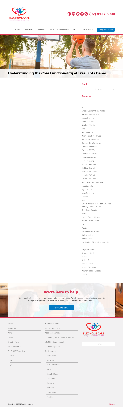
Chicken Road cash (89, 146)
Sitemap (112, 404)
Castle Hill (50, 378)
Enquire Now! (106, 29)
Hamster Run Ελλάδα (90, 164)
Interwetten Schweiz (90, 171)
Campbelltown (52, 374)
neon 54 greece (88, 193)
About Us (29, 29)
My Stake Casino (88, 189)
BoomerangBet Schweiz (91, 136)
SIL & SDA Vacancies (58, 29)
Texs (83, 246)
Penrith (49, 397)
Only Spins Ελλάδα (89, 210)
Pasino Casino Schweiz (91, 217)
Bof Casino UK (87, 132)
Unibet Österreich (89, 267)
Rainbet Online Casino (91, 231)
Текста (84, 274)
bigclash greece (88, 118)
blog (83, 128)
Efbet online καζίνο (89, 153)
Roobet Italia (87, 238)
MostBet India (87, 186)
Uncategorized (88, 253)
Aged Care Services (52, 333)
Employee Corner (89, 157)
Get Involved (87, 29)
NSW (12, 355)
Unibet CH (86, 260)
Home (17, 29)
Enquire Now (61, 308)
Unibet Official (87, 263)
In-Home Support (52, 323)
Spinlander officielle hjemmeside (95, 242)
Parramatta (51, 392)
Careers (11, 337)
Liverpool (50, 387)
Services (40, 29)
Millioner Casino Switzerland (93, 182)
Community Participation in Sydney (59, 337)
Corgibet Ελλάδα (88, 150)
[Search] (112, 89)
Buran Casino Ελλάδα (90, 139)
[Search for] (98, 89)
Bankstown (51, 355)
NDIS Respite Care (52, 328)
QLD (11, 365)
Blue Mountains (52, 365)
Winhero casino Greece (91, 271)
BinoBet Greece (88, 121)
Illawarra (50, 383)
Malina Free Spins (89, 179)
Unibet (84, 256)
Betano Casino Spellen (91, 114)
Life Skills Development (54, 342)
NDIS (75, 29)
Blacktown (50, 360)
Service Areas (50, 351)
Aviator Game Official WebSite (94, 111)
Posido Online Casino (90, 221)
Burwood (50, 369)
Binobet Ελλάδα (88, 125)
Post (83, 224)
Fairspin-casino (88, 161)
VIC (11, 360)
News (84, 200)
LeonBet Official (88, 175)
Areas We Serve (14, 346)
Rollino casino (87, 235)
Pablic (84, 213)
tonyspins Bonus (88, 249)
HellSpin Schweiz (88, 168)
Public (84, 228)
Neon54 (85, 196)
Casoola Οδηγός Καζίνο (91, 143)
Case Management (52, 346)
